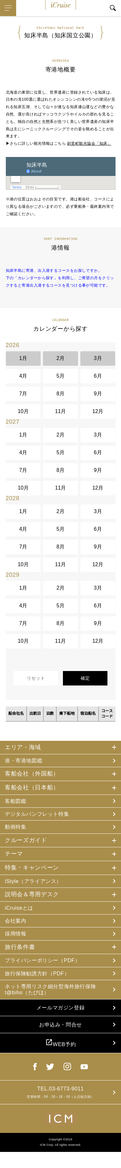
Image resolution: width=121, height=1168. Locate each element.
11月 (60, 411)
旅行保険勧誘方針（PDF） (41, 980)
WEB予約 (60, 1056)
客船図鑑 (17, 802)
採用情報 (17, 939)
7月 (23, 393)
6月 (98, 376)
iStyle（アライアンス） (36, 884)
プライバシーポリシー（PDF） (47, 966)
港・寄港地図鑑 (26, 761)
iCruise (60, 5)
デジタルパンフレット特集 (41, 815)
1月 (23, 358)
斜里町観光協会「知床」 (89, 143)
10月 (23, 411)
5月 (60, 376)
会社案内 (17, 925)
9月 (98, 393)
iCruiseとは (20, 911)
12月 (97, 411)
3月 (98, 358)
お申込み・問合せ (60, 1036)
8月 (60, 393)
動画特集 (17, 829)
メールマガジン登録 (60, 1017)
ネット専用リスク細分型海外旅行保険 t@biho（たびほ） (53, 997)
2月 (60, 358)
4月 (23, 376)
